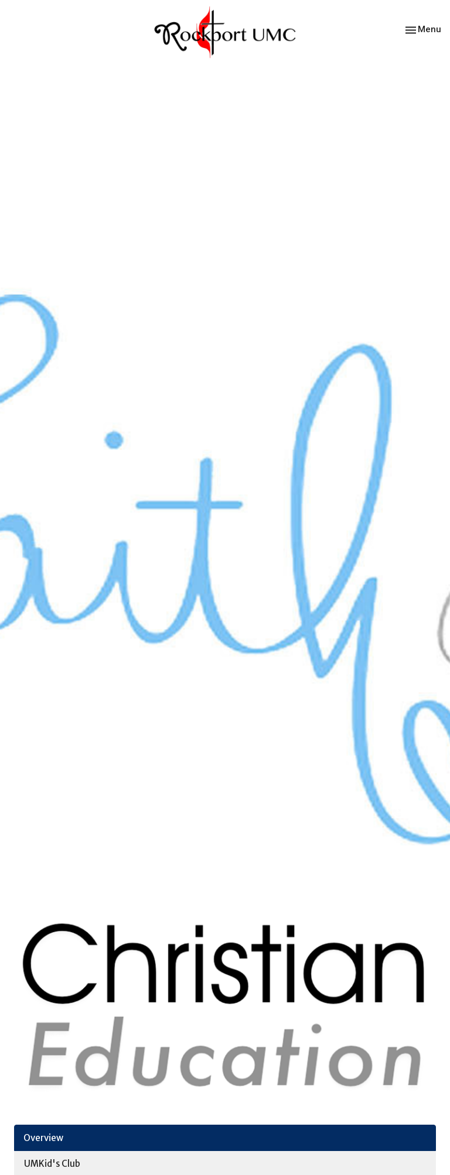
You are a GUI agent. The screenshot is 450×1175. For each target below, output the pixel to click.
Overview (43, 1137)
